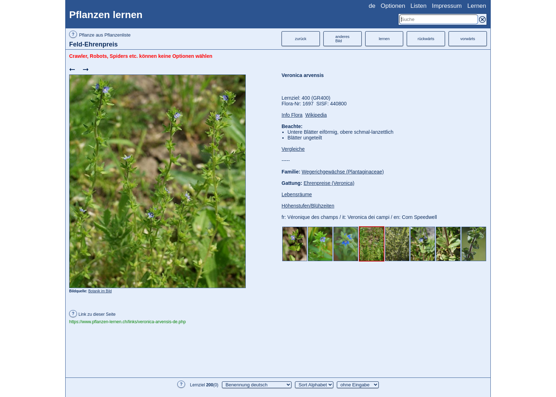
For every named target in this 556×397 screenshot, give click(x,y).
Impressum (447, 5)
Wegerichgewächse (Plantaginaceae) (343, 172)
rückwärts (426, 39)
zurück (300, 39)
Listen (419, 5)
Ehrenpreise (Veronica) (329, 183)
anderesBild (342, 38)
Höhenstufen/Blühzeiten (308, 206)
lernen (384, 39)
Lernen (476, 5)
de (372, 5)
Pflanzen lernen (106, 14)
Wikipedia (316, 115)
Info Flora (292, 115)
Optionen (393, 5)
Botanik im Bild (100, 291)
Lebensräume (297, 194)
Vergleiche (293, 149)
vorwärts (467, 39)
